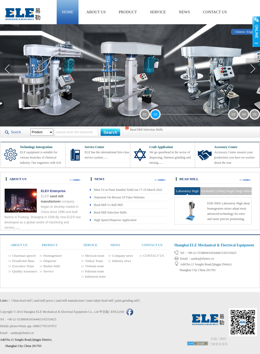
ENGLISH (117, 312)
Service (48, 271)
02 (155, 114)
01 (144, 114)
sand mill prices (43, 300)
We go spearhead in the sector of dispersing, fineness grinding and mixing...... (170, 157)
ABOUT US (96, 12)
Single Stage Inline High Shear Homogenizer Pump (239, 192)
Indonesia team (95, 276)
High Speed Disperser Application (115, 220)
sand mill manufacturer (70, 300)
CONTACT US (215, 12)
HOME (67, 12)
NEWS (184, 12)
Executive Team (23, 266)
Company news (122, 256)
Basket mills (51, 266)
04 (244, 114)
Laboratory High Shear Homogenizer (187, 192)
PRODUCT (128, 12)
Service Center (95, 147)
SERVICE (158, 12)
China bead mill (21, 300)
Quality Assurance (24, 271)
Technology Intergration (36, 147)
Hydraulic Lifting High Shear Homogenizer (213, 192)
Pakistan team (94, 271)
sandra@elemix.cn (202, 258)
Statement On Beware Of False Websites (119, 197)
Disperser (49, 261)
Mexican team (94, 256)
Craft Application (161, 147)
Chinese (240, 32)
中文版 (104, 312)
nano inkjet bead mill (100, 300)
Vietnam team (94, 266)
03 (233, 114)
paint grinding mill (127, 300)
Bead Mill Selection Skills (146, 132)
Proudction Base (23, 261)
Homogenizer (52, 256)
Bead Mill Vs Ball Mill (108, 205)
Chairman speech (24, 256)
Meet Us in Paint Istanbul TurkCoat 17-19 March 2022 (128, 190)
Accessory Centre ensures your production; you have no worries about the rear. (234, 157)
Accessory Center (226, 147)
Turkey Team (94, 261)
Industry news (121, 261)
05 (254, 114)
